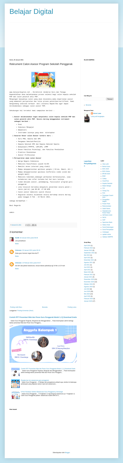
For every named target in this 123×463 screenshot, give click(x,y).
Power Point (106, 204)
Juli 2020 (87, 289)
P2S (103, 193)
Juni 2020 (87, 291)
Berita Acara (106, 166)
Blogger (67, 452)
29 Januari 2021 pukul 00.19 (31, 250)
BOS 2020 (105, 169)
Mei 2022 (87, 255)
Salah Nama (106, 208)
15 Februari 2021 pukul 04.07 (31, 263)
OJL (103, 188)
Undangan (105, 232)
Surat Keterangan (108, 227)
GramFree (105, 181)
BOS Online (106, 171)
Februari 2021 (88, 274)
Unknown (18, 250)
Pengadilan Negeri (106, 200)
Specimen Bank (107, 222)
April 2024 (87, 245)
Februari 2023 (88, 248)
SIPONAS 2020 (107, 215)
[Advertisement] (61, 39)
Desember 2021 (89, 260)
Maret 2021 (87, 272)
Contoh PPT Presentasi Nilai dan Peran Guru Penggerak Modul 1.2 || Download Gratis (43, 317)
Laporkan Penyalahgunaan (90, 163)
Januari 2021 (88, 277)
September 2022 (89, 253)
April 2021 (87, 270)
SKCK (104, 217)
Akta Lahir (105, 164)
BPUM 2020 (106, 174)
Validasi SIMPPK (107, 237)
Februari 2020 (88, 298)
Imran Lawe (97, 113)
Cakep (104, 178)
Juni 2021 (87, 267)
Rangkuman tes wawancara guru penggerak (35, 380)
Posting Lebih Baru (16, 307)
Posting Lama (72, 307)
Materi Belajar (106, 186)
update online (106, 234)
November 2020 (89, 282)
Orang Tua (105, 191)
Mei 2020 (87, 294)
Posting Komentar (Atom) (25, 310)
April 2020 (87, 296)
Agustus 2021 (88, 262)
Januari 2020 (88, 301)
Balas (17, 243)
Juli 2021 (87, 265)
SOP (103, 220)
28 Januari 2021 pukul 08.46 (29, 238)
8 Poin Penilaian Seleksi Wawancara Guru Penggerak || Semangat (42, 392)
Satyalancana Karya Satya (106, 211)
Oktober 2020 (88, 284)
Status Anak (106, 225)
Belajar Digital (31, 11)
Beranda (44, 307)
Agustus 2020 (88, 286)
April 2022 (87, 257)
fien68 (17, 238)
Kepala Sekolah (107, 183)
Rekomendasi (106, 206)
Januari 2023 (88, 250)
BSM (103, 176)
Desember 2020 (89, 279)
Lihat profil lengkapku (97, 116)
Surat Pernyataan (107, 229)
